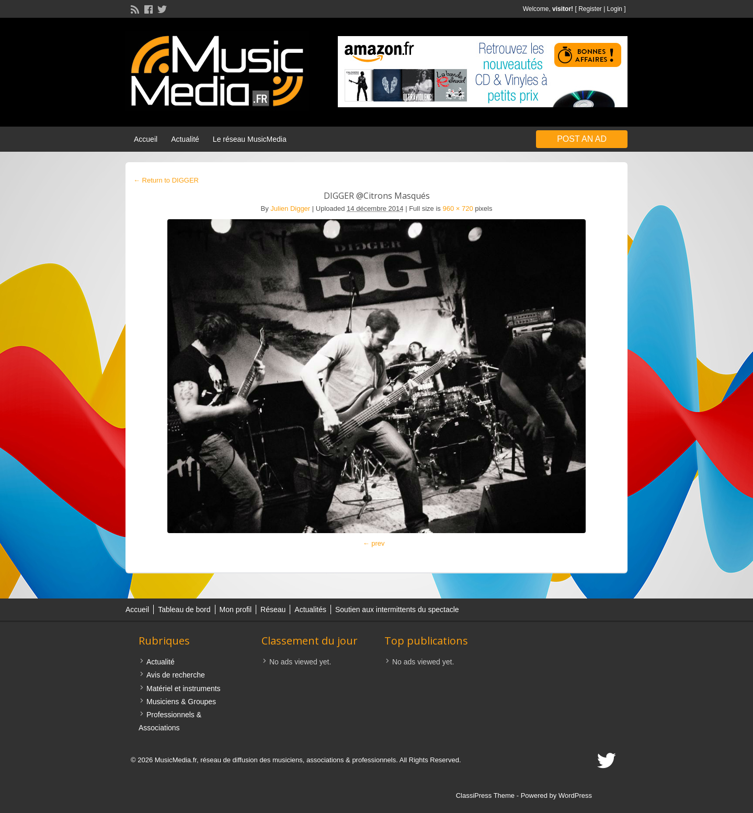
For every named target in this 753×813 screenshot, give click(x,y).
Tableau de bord (184, 609)
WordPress (575, 795)
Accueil (145, 139)
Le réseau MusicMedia (250, 139)
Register (590, 9)
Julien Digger (290, 208)
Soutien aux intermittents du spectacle (397, 609)
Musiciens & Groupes (181, 701)
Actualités (310, 609)
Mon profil (236, 609)
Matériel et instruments (183, 688)
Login (614, 9)
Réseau (273, 609)
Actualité (185, 139)
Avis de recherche (175, 675)
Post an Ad (582, 138)
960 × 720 (457, 208)
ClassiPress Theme (485, 795)
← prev (374, 543)
